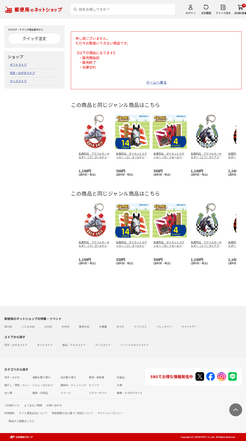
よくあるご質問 (33, 405)
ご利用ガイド (12, 405)
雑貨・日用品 (40, 393)
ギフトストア (18, 65)
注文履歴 (206, 13)
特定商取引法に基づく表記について (72, 413)
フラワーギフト (98, 393)
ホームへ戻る (156, 82)
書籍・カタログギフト (130, 393)
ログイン (191, 13)
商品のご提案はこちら (21, 421)
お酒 (119, 385)
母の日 (8, 326)
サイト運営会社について (33, 413)
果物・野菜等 (96, 377)
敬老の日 (84, 326)
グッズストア (18, 81)
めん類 (8, 393)
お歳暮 (103, 326)
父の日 (48, 326)
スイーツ (66, 393)
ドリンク (94, 385)
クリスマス (140, 326)
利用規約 (9, 413)
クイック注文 (223, 13)
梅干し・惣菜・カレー (17, 385)
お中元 (65, 326)
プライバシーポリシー (110, 413)
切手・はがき (12, 377)
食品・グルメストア (74, 345)
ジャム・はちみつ (42, 385)
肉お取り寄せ (68, 377)
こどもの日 (28, 326)
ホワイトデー (189, 326)
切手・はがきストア (22, 73)
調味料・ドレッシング (73, 385)
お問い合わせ (54, 405)
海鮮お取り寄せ (41, 377)
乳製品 (121, 377)
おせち (120, 326)
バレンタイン (164, 326)
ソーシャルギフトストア (134, 345)
